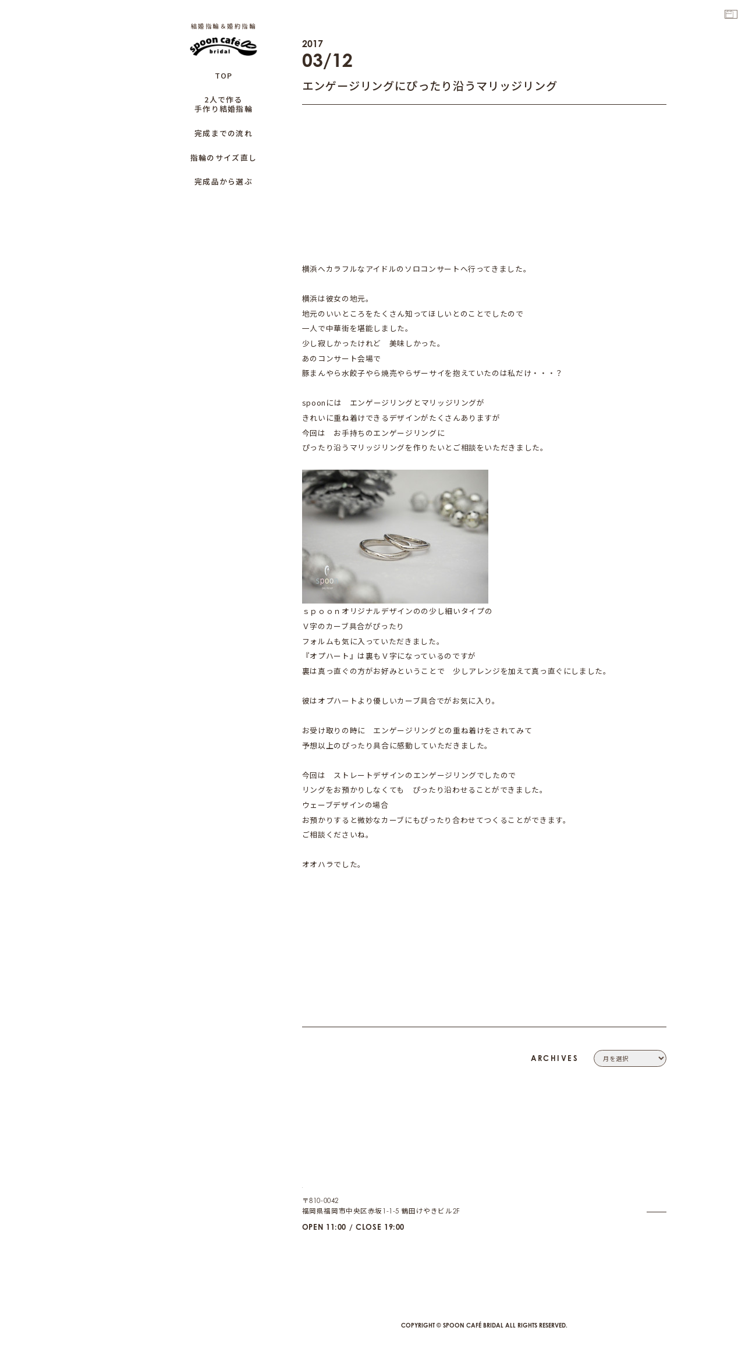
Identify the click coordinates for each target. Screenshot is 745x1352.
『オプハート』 (448, 610)
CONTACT (649, 1179)
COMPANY (648, 1166)
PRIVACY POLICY (637, 1192)
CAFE (657, 1244)
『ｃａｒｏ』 (468, 700)
